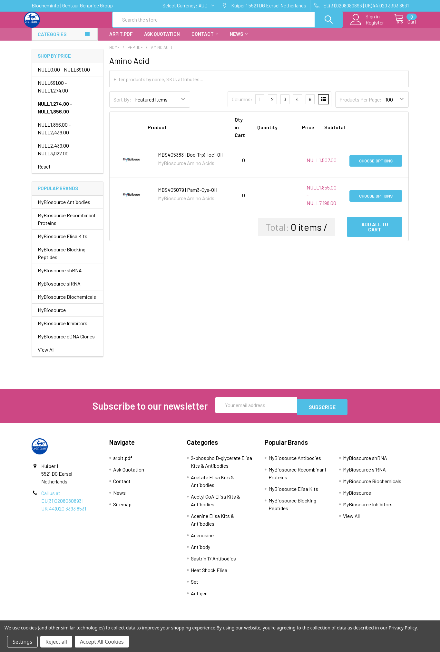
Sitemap (122, 508)
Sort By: (122, 105)
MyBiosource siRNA (59, 289)
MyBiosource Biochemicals (67, 302)
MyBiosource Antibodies (64, 208)
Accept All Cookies (102, 641)
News (239, 40)
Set (194, 585)
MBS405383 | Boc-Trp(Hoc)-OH (190, 160)
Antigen (199, 597)
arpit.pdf (120, 40)
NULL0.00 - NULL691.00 (64, 75)
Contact (204, 40)
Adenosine (202, 539)
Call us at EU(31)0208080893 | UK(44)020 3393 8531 (63, 504)
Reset (44, 172)
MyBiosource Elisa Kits (62, 242)
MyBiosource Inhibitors (62, 329)
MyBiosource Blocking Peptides (61, 259)
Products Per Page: (360, 105)
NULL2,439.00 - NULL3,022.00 (55, 155)
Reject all (56, 641)
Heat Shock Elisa (209, 574)
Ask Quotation (162, 40)
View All (46, 355)
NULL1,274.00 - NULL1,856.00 (55, 113)
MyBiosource (52, 316)
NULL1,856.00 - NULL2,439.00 (54, 134)
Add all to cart (374, 232)
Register (367, 26)
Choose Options (376, 166)
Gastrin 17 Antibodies (213, 562)
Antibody (200, 551)
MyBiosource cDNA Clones (66, 342)
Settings (22, 641)
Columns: (242, 105)
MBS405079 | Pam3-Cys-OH (187, 195)
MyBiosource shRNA (60, 276)
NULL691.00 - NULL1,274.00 (53, 92)
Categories (52, 40)
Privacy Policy (403, 628)
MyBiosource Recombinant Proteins (67, 225)
